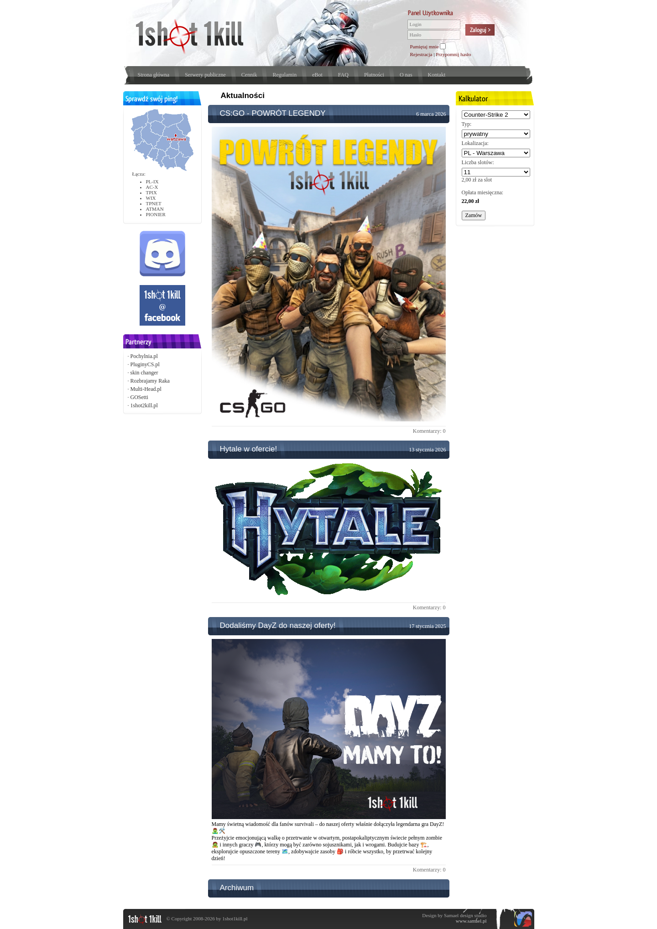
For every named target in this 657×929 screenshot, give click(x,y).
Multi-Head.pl (146, 389)
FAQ (343, 75)
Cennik (249, 75)
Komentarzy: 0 (429, 431)
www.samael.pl (471, 921)
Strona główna (154, 75)
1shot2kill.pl (144, 405)
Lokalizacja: (475, 143)
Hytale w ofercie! (248, 449)
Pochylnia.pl (144, 356)
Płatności (374, 75)
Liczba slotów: (478, 162)
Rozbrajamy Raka (150, 381)
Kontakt (437, 75)
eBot (317, 75)
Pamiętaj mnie (424, 46)
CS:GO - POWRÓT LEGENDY (273, 113)
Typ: (467, 124)
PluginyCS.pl (145, 364)
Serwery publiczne (205, 75)
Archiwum (237, 887)
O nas (406, 75)
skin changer (144, 372)
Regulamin (284, 75)
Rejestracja (421, 54)
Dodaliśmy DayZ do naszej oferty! (278, 625)
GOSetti (139, 397)
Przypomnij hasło (453, 54)
